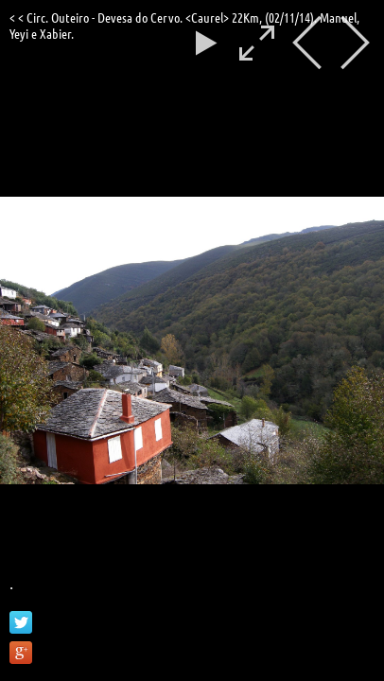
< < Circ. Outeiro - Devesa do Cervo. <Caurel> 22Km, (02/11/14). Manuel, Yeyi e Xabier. (184, 25)
